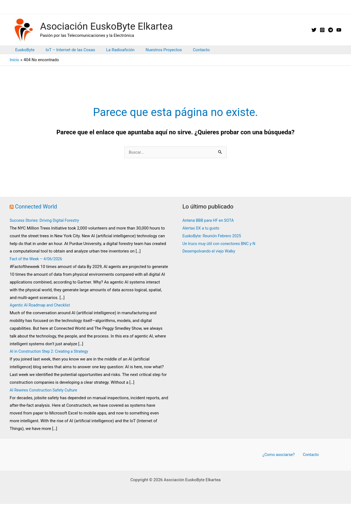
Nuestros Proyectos (154, 49)
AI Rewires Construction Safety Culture (45, 390)
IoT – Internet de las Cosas (66, 49)
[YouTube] (338, 29)
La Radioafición (113, 49)
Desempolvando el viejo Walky (210, 251)
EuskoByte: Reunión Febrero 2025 (213, 236)
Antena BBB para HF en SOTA (209, 220)
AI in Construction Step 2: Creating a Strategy (51, 351)
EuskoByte (23, 49)
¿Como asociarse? (280, 455)
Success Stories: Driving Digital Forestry (46, 220)
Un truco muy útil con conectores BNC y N (220, 244)
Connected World (37, 207)
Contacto (188, 49)
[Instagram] (322, 29)
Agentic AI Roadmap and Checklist (41, 305)
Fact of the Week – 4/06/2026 (38, 259)
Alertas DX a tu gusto (201, 228)
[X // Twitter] (313, 29)
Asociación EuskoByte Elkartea (106, 26)
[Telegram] (330, 29)
